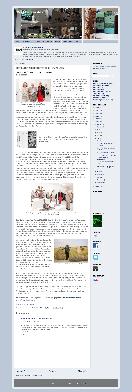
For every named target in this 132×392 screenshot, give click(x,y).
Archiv (78, 42)
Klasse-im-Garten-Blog (101, 96)
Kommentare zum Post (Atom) (33, 375)
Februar (100, 127)
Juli (98, 141)
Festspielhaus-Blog (100, 98)
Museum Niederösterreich (34, 47)
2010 (97, 107)
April (98, 132)
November (100, 180)
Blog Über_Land (98, 87)
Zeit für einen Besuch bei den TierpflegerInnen (106, 156)
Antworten (24, 334)
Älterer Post (83, 371)
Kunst (57, 42)
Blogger (87, 384)
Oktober (100, 177)
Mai (98, 135)
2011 (97, 110)
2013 (97, 116)
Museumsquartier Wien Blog (103, 100)
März (99, 130)
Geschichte (47, 42)
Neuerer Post (22, 371)
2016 (97, 186)
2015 (97, 121)
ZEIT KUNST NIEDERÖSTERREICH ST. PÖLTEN (106, 161)
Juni (98, 138)
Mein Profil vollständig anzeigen (24, 59)
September (101, 174)
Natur (38, 42)
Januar (99, 124)
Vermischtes (68, 42)
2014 (97, 119)
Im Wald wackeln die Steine (105, 152)
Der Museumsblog (31, 12)
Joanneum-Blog (98, 93)
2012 (97, 113)
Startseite (52, 371)
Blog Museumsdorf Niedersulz (103, 83)
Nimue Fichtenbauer (28, 318)
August (99, 171)
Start (17, 42)
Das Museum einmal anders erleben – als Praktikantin (106, 167)
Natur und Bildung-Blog (101, 85)
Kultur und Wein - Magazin (102, 91)
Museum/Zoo (28, 42)
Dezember (100, 182)
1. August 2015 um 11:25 (44, 318)
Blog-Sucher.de (98, 89)
